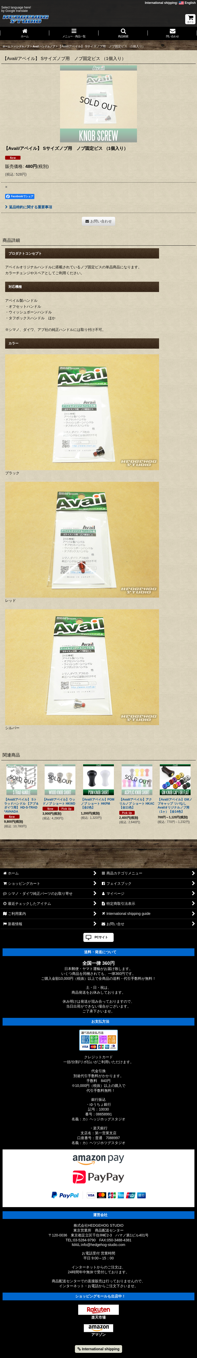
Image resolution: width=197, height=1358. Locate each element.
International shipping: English (170, 3)
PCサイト (101, 937)
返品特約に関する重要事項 (28, 207)
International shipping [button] (98, 1349)
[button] (123, 33)
